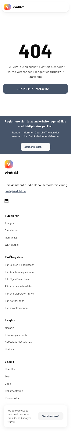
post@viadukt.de (15, 191)
